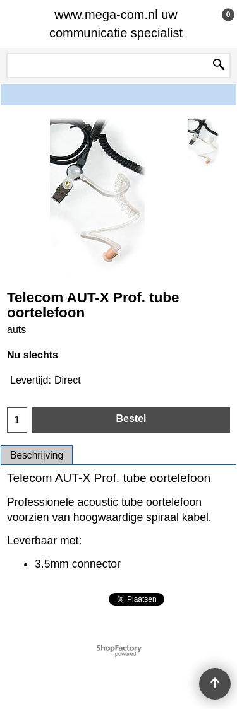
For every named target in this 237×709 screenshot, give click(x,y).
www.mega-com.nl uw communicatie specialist (116, 24)
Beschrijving (36, 455)
